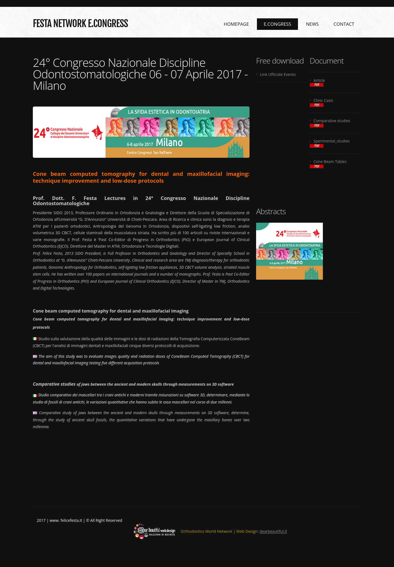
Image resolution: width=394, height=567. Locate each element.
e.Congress (277, 24)
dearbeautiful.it (273, 531)
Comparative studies (332, 120)
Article (319, 80)
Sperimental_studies (332, 141)
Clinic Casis (323, 100)
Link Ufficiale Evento (278, 74)
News (312, 24)
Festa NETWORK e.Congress (80, 23)
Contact (344, 24)
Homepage (236, 24)
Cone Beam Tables (330, 161)
